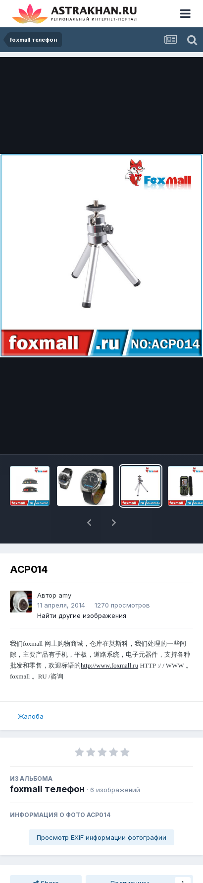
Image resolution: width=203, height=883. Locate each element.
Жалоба (31, 716)
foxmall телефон (47, 789)
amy (64, 595)
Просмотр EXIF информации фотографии (101, 837)
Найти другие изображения (81, 615)
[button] (89, 523)
